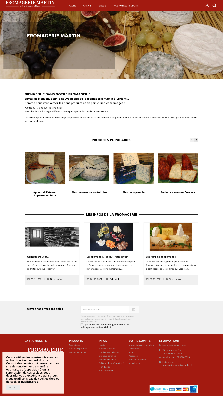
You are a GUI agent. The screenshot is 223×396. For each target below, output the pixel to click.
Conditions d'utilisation (109, 352)
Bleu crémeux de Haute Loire (89, 192)
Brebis (102, 5)
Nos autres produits (126, 5)
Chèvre (87, 5)
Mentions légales (107, 348)
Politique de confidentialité (111, 363)
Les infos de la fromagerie (111, 214)
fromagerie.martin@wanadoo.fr (177, 365)
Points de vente (106, 370)
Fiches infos (56, 279)
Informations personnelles (141, 345)
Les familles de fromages (161, 256)
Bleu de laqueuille (134, 192)
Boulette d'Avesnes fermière (178, 192)
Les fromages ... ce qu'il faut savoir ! (108, 256)
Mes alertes (134, 363)
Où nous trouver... (38, 256)
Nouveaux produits (78, 348)
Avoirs (132, 352)
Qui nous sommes (107, 355)
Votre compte (140, 340)
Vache (72, 5)
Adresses (133, 355)
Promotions (74, 345)
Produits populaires (111, 140)
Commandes (135, 348)
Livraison (103, 345)
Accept (12, 387)
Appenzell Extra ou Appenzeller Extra (44, 194)
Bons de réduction (137, 359)
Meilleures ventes (77, 352)
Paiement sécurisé (107, 359)
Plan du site (104, 366)
